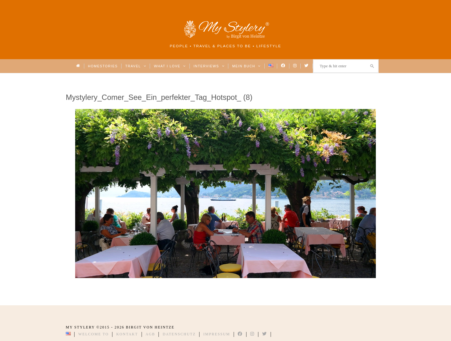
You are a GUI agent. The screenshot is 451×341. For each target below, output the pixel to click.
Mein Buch (246, 66)
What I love (170, 66)
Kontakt (127, 334)
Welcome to (93, 334)
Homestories (103, 66)
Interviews (209, 66)
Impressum (216, 334)
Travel (135, 66)
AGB (150, 334)
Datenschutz (179, 334)
